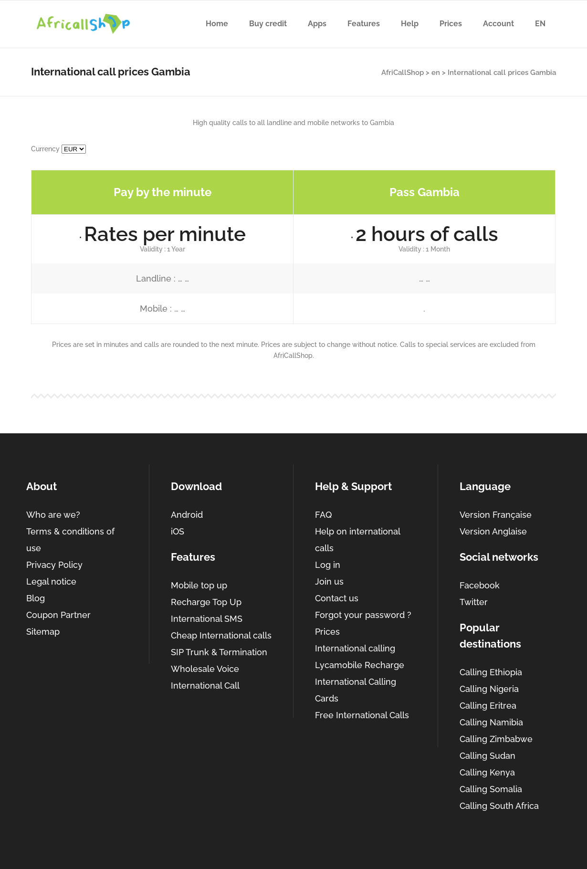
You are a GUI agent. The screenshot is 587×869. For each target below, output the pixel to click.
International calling (355, 648)
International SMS (206, 619)
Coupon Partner (58, 615)
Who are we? (53, 515)
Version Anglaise (493, 531)
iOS (177, 531)
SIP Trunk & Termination (219, 652)
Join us (329, 581)
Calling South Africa (499, 806)
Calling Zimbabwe (496, 739)
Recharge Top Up (206, 602)
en (435, 72)
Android (187, 515)
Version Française (496, 515)
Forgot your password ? (363, 615)
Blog (35, 598)
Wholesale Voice (205, 669)
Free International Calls (362, 715)
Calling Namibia (491, 722)
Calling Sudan (487, 756)
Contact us (336, 598)
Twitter (474, 602)
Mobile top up (199, 585)
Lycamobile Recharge (359, 665)
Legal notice (51, 581)
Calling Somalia (491, 789)
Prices (327, 632)
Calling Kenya (487, 772)
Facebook (480, 585)
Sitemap (43, 632)
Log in (327, 565)
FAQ (323, 515)
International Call (205, 686)
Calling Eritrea (488, 706)
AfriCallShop (402, 72)
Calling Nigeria (489, 689)
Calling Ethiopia (491, 672)
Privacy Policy (54, 565)
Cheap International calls (221, 635)
